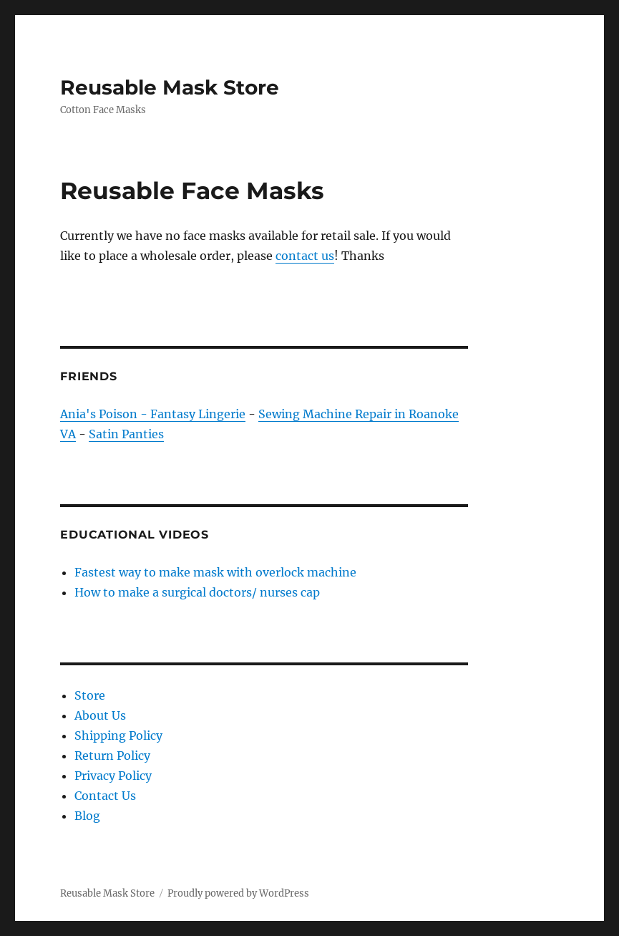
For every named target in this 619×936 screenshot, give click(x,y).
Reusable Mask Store (169, 87)
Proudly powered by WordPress (238, 893)
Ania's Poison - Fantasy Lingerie (152, 414)
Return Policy (112, 755)
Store (89, 695)
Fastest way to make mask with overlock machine (215, 572)
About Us (100, 715)
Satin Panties (126, 434)
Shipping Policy (118, 735)
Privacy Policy (113, 775)
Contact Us (105, 795)
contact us (305, 256)
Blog (87, 816)
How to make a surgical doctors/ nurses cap (197, 592)
